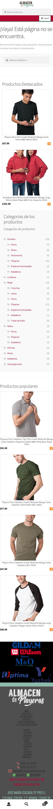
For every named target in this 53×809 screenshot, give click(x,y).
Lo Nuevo (11, 277)
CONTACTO (26, 719)
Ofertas (11, 347)
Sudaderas (16, 271)
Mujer (10, 282)
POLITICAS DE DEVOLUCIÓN (27, 725)
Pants (14, 250)
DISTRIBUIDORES (26, 716)
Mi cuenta (9, 804)
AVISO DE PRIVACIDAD (27, 722)
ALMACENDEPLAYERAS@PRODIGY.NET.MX (26, 771)
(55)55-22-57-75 (26, 767)
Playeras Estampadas (21, 266)
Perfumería (16, 255)
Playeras (15, 260)
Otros (14, 244)
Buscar (26, 804)
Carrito (41, 802)
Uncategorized (14, 364)
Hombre (11, 239)
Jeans (14, 293)
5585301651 (19, 775)
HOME (26, 711)
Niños (10, 326)
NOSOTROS (26, 714)
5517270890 (33, 775)
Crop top (15, 288)
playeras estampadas (21, 309)
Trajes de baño (18, 320)
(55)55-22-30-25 (26, 763)
